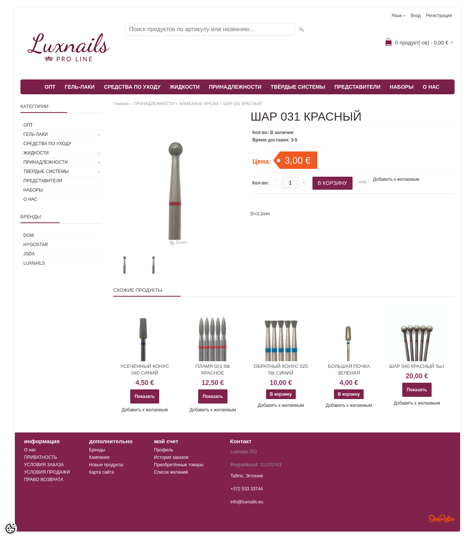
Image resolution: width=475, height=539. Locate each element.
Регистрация (439, 15)
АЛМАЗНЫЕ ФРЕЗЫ (198, 103)
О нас (30, 450)
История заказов (171, 457)
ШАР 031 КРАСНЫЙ (242, 103)
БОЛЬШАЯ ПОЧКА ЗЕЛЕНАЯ (349, 369)
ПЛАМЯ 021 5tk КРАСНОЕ (213, 369)
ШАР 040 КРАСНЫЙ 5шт (417, 366)
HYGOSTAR (35, 244)
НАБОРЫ (401, 87)
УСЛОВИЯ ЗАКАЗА (44, 464)
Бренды (97, 450)
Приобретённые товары (178, 464)
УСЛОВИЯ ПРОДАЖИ (47, 472)
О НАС (431, 87)
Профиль (163, 450)
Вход (416, 15)
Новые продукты (106, 464)
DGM (28, 235)
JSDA (29, 254)
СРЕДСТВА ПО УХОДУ (132, 87)
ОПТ (50, 87)
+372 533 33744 (246, 488)
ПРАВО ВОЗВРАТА (43, 479)
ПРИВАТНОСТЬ (40, 457)
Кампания (99, 457)
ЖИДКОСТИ (185, 87)
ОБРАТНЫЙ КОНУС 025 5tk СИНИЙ (281, 369)
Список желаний (171, 472)
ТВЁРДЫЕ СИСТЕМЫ (298, 87)
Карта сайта (101, 472)
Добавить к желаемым (396, 179)
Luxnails (34, 263)
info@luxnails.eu (246, 501)
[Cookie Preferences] (10, 528)
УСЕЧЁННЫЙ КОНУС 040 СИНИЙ (144, 369)
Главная (121, 103)
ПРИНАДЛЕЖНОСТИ (235, 87)
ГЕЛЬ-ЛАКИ (80, 87)
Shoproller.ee (442, 518)
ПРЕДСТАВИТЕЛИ (357, 87)
